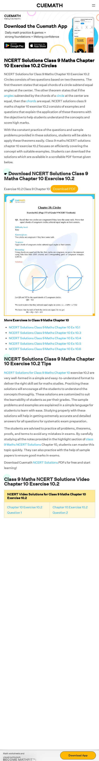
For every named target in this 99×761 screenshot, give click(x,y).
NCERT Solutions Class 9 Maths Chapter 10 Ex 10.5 (45, 343)
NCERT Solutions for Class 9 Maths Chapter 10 (37, 373)
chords (31, 101)
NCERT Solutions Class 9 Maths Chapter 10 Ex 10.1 (44, 327)
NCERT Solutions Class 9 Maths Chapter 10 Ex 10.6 (45, 349)
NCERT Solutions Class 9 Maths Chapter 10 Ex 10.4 (45, 338)
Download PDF (64, 189)
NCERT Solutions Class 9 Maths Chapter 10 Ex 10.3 (45, 333)
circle (60, 96)
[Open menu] (93, 5)
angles (9, 96)
